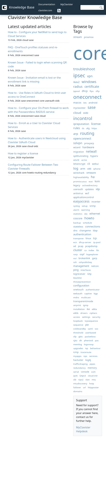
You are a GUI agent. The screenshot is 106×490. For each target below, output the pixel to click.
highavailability (81, 177)
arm (82, 168)
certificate (92, 86)
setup (84, 205)
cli (88, 164)
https (94, 128)
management (81, 266)
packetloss (90, 336)
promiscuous (80, 181)
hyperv (94, 156)
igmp (85, 305)
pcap (80, 246)
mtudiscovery (80, 383)
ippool (76, 91)
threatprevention (82, 281)
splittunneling (80, 156)
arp (75, 134)
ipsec (79, 75)
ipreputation (81, 124)
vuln (93, 371)
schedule (87, 222)
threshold (78, 332)
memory (92, 367)
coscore (77, 218)
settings (86, 317)
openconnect (82, 138)
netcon (95, 266)
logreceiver (79, 273)
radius (77, 86)
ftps (92, 91)
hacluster (78, 360)
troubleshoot (84, 69)
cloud (77, 113)
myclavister (79, 107)
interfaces (86, 270)
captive (88, 293)
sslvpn (77, 143)
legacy (76, 185)
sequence (78, 324)
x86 (89, 168)
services (93, 356)
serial (76, 371)
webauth (77, 293)
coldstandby (79, 328)
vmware (91, 172)
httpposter (93, 387)
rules (76, 128)
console (85, 371)
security (96, 317)
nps (85, 356)
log (75, 168)
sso (96, 328)
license (96, 124)
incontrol (82, 118)
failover (77, 387)
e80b (75, 313)
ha (93, 177)
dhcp (85, 91)
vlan (87, 379)
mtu (94, 379)
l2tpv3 (83, 375)
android (92, 102)
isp (86, 348)
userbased (90, 332)
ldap (95, 230)
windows (89, 81)
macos (77, 102)
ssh (75, 262)
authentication (82, 234)
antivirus (78, 193)
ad (74, 246)
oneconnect (87, 96)
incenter (95, 201)
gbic (80, 336)
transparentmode (83, 301)
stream (77, 37)
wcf (87, 193)
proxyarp (89, 143)
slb (74, 379)
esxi (91, 181)
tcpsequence (91, 320)
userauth (78, 189)
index (91, 250)
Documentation (46, 4)
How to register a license (23, 153)
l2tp (89, 273)
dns (75, 230)
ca (85, 250)
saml (90, 328)
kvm (97, 181)
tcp (95, 238)
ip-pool (96, 242)
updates (89, 189)
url (84, 387)
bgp (96, 293)
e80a (94, 309)
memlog (77, 344)
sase (92, 107)
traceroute (86, 352)
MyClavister (66, 4)
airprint (77, 305)
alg (88, 128)
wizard (76, 147)
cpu (75, 340)
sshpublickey (85, 262)
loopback (78, 320)
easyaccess (81, 201)
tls (83, 128)
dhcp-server (85, 242)
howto (89, 218)
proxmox (89, 37)
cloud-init (92, 375)
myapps (77, 356)
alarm (76, 209)
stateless (78, 226)
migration (78, 151)
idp (98, 189)
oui (75, 258)
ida (85, 213)
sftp (98, 91)
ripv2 (81, 379)
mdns (76, 297)
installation (79, 309)
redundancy (79, 367)
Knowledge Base (18, 7)
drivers (84, 313)
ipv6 (75, 375)
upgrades (78, 348)
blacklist (77, 277)
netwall (91, 151)
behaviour (95, 348)
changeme (85, 230)
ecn (75, 242)
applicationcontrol (83, 197)
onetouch (78, 289)
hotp (91, 383)
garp (94, 258)
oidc (85, 113)
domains (77, 391)
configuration (81, 285)
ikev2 (76, 82)
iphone (96, 168)
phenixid (88, 340)
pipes (92, 363)
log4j (88, 360)
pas (96, 340)
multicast (86, 297)
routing (87, 133)
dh (80, 340)
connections (92, 226)
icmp (75, 352)
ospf (82, 254)
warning (85, 209)
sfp (74, 336)
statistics (77, 213)
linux (88, 238)
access (76, 317)
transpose (78, 238)
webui (95, 163)
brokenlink (84, 258)
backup (77, 222)
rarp (75, 254)
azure (76, 159)
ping (75, 270)
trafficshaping (80, 363)
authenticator (93, 289)
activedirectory (89, 185)
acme (84, 159)
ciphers (93, 313)
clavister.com (45, 10)
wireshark (78, 172)
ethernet (94, 213)
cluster (77, 250)
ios (85, 102)
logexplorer (92, 254)
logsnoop (89, 344)
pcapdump (91, 246)
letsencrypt (79, 163)
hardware (88, 147)
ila (97, 250)
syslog (76, 205)
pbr (87, 324)
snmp (93, 205)
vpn (90, 76)
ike (88, 309)
